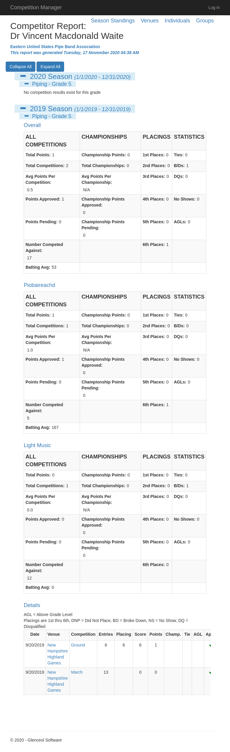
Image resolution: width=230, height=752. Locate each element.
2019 (38, 109)
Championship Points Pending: (103, 224)
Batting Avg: (37, 267)
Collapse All (20, 66)
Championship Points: (103, 154)
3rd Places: (154, 176)
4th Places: (154, 199)
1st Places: (153, 154)
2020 (38, 76)
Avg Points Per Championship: (96, 179)
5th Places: (154, 221)
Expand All (50, 66)
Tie (187, 634)
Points (155, 634)
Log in (214, 7)
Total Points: (38, 154)
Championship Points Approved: (103, 202)
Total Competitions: (44, 165)
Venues (150, 21)
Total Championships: (103, 165)
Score (140, 634)
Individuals (177, 21)
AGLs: (180, 221)
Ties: (178, 154)
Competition (83, 634)
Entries (106, 634)
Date (34, 634)
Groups (205, 21)
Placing (123, 634)
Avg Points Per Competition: (40, 179)
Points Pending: (41, 221)
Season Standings (113, 21)
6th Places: (154, 244)
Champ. (173, 634)
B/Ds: (179, 165)
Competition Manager (36, 7)
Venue (54, 634)
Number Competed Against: (44, 247)
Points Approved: (42, 199)
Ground (78, 645)
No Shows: (184, 199)
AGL (197, 634)
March (77, 672)
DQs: (179, 176)
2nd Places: (154, 165)
